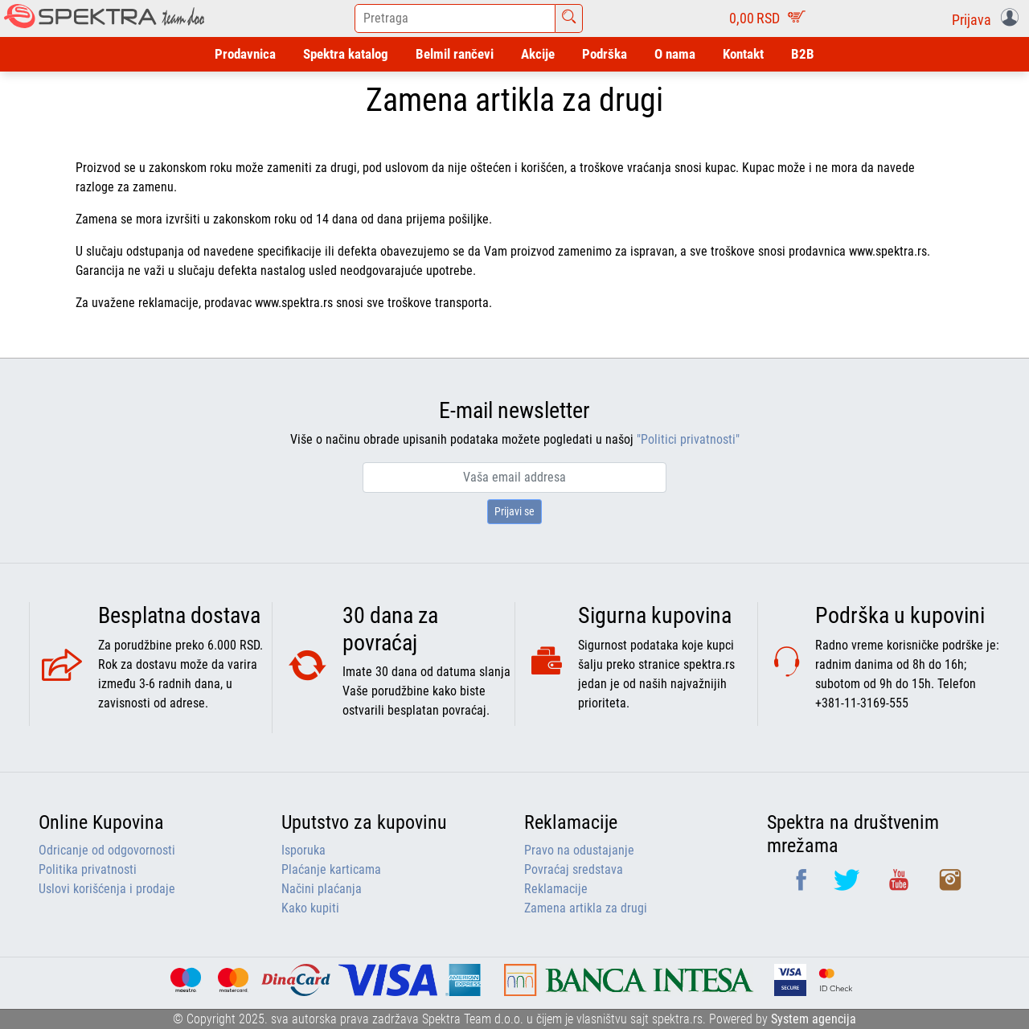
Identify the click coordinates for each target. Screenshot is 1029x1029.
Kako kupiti (310, 908)
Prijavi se (514, 511)
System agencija (813, 1019)
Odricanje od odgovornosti (107, 850)
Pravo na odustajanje (579, 850)
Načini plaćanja (321, 888)
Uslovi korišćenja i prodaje (107, 888)
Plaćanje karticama (331, 869)
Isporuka (303, 850)
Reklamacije (556, 888)
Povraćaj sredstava (573, 869)
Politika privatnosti (88, 869)
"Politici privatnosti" (688, 439)
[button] (988, 18)
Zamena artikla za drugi (585, 908)
